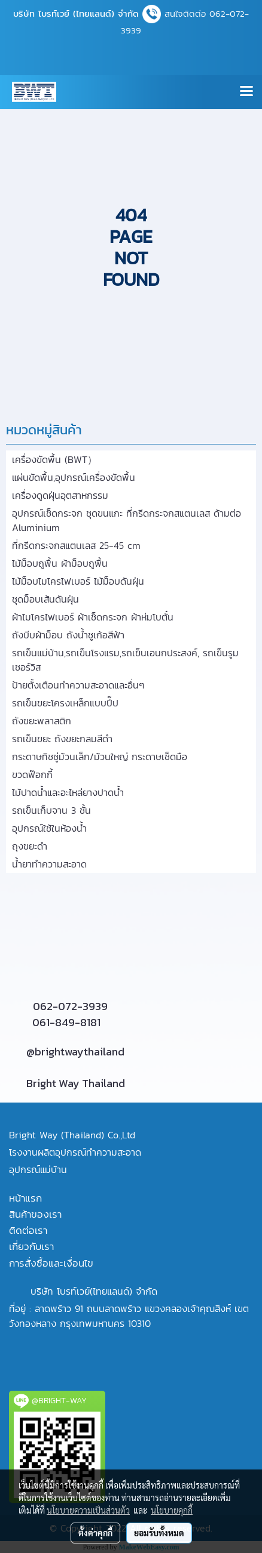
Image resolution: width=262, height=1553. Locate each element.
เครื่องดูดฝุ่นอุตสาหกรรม (60, 495)
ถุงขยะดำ (29, 846)
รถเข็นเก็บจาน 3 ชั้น (51, 810)
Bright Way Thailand (75, 1083)
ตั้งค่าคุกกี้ (95, 1532)
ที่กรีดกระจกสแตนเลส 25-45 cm (76, 545)
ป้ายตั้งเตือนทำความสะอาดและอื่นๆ (78, 685)
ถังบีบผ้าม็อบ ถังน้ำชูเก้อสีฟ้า (68, 635)
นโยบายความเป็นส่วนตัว (88, 1510)
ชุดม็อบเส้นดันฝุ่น (45, 599)
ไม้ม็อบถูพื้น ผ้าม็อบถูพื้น (60, 563)
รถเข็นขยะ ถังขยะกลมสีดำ (62, 738)
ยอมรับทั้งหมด (159, 1532)
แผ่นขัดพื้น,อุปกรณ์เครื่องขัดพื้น (73, 477)
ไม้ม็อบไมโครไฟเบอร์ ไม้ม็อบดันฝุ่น (78, 581)
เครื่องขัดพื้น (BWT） (54, 459)
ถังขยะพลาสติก (41, 721)
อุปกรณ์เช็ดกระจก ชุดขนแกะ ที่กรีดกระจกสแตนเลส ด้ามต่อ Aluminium (126, 520)
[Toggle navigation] (246, 92)
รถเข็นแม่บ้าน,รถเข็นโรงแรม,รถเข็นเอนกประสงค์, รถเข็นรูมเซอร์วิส (125, 660)
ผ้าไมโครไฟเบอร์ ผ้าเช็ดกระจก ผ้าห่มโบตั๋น (92, 617)
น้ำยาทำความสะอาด (49, 864)
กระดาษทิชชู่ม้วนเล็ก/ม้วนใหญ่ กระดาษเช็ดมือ (99, 756)
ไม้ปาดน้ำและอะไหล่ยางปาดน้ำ (68, 792)
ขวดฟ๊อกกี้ (32, 774)
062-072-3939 (70, 1006)
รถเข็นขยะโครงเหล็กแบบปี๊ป (65, 703)
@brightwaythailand (75, 1051)
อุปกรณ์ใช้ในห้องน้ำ (49, 828)
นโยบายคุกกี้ (172, 1510)
